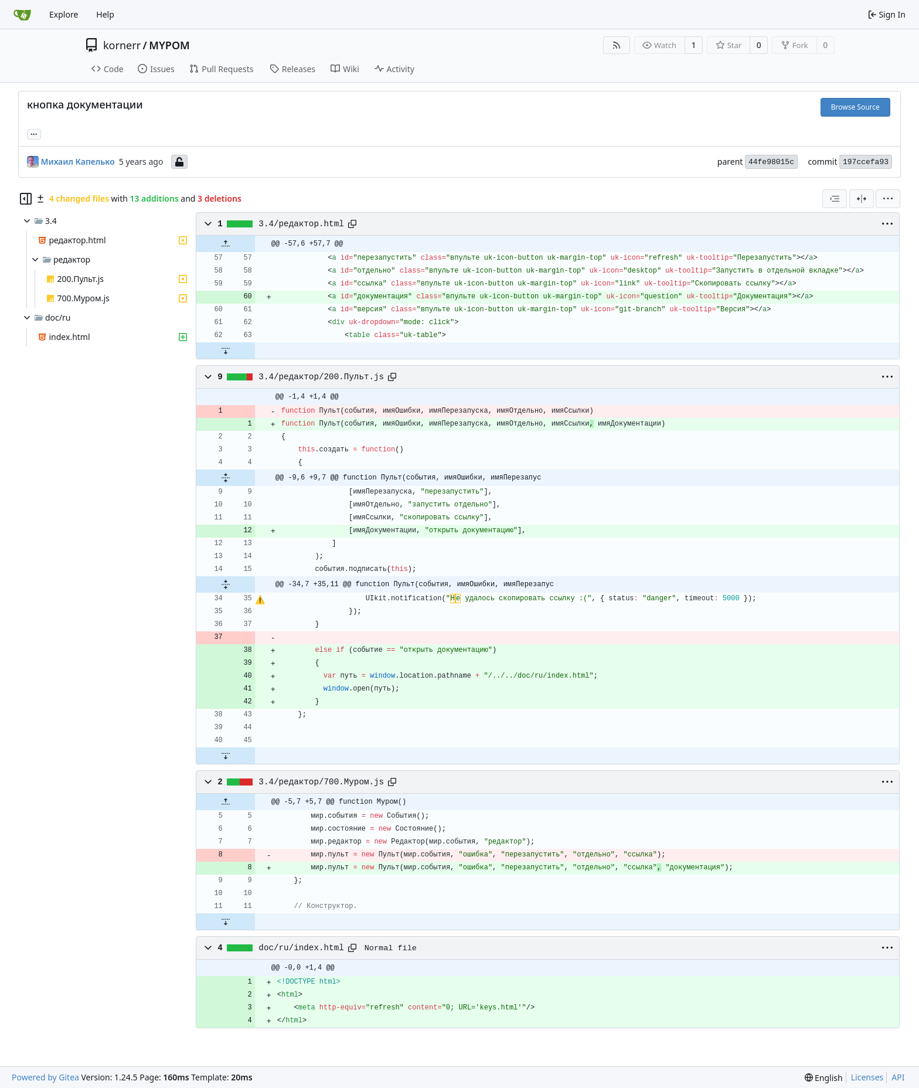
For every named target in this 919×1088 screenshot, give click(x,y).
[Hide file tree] (26, 199)
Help (105, 14)
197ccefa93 (866, 162)
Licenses (867, 1077)
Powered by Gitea (45, 1077)
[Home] (22, 14)
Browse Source (855, 107)
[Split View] (861, 198)
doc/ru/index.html (300, 948)
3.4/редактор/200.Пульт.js (321, 377)
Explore (63, 14)
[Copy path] (352, 224)
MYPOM (169, 45)
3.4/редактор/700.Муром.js (321, 782)
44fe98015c (771, 162)
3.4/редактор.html (300, 224)
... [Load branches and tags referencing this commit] (34, 133)
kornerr (122, 45)
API (897, 1077)
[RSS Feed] (616, 45)
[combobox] (834, 198)
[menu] (888, 198)
